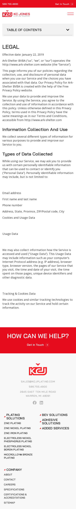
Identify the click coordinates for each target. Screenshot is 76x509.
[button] (67, 30)
